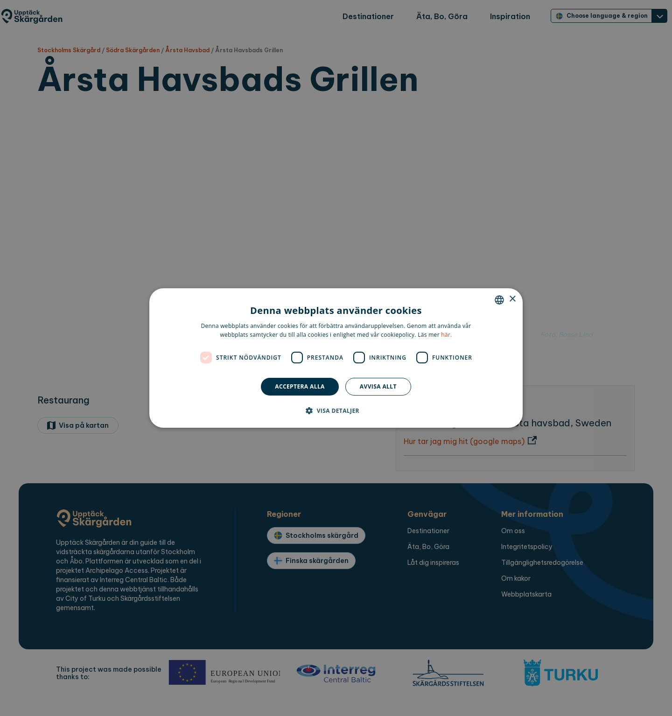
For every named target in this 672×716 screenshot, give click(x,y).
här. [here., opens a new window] (446, 335)
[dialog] (336, 358)
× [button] (512, 299)
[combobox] (499, 300)
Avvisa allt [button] (378, 386)
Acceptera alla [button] (300, 386)
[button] (336, 410)
